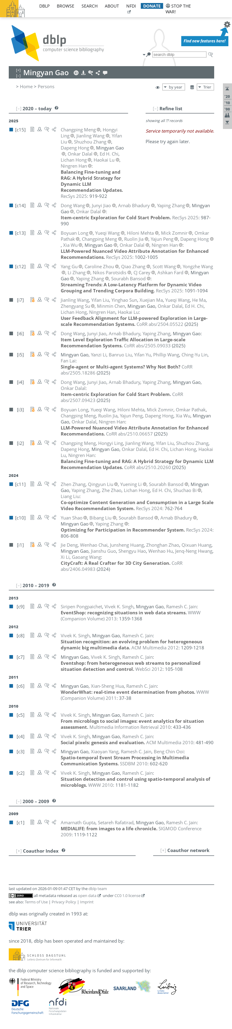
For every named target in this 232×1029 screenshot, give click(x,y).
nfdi (131, 6)
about (112, 6)
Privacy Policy (64, 902)
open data (87, 895)
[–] (155, 108)
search (90, 6)
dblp (44, 6)
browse (65, 6)
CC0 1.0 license (127, 895)
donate (152, 6)
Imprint (87, 902)
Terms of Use (36, 902)
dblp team (98, 888)
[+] (163, 850)
